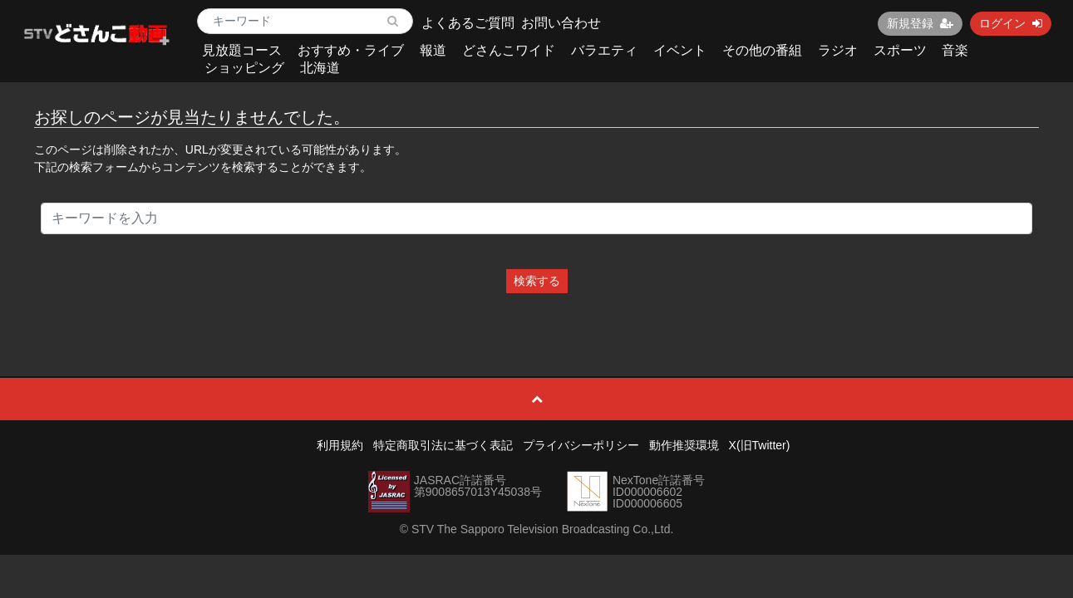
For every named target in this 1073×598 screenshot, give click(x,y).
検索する (537, 280)
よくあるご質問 (467, 23)
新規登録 (920, 23)
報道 (433, 50)
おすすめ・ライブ (351, 50)
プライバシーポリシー (581, 445)
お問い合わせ (561, 23)
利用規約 (340, 445)
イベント (679, 50)
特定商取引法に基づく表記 (443, 445)
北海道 (320, 68)
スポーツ (900, 50)
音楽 (955, 50)
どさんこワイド (508, 50)
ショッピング (244, 68)
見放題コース (242, 50)
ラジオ (838, 50)
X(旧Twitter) (759, 445)
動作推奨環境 (684, 445)
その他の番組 (762, 50)
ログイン (1010, 23)
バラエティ (604, 50)
